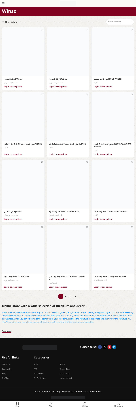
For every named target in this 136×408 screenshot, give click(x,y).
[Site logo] (68, 3)
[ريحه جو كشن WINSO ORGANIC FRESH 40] (68, 248)
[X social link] (105, 346)
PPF (35, 368)
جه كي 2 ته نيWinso (13, 211)
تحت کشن (53, 282)
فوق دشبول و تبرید (11, 279)
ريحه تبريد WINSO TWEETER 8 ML (64, 211)
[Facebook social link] (100, 346)
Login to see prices (13, 86)
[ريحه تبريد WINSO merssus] (23, 248)
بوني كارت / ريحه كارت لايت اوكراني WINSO (19, 144)
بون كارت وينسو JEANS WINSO (108, 79)
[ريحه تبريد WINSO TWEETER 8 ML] (68, 183)
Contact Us (6, 368)
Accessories (65, 373)
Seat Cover (38, 373)
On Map (5, 377)
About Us (6, 363)
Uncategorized (55, 214)
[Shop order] (120, 22)
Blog (4, 373)
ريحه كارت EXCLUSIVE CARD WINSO (110, 211)
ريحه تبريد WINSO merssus (16, 275)
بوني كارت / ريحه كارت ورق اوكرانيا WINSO (67, 143)
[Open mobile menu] (3, 3)
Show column (11, 22)
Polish (36, 363)
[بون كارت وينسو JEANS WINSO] (113, 51)
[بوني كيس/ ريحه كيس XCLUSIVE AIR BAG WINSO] (113, 116)
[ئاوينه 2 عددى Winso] (23, 51)
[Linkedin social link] (114, 346)
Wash (62, 363)
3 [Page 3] (70, 295)
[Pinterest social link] (109, 346)
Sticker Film (65, 368)
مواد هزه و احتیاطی (11, 214)
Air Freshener (40, 377)
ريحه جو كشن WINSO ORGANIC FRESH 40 (67, 277)
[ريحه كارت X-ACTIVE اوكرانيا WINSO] (113, 248)
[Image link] (39, 346)
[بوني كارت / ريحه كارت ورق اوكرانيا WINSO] (68, 116)
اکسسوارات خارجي (11, 82)
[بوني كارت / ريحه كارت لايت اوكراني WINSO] (23, 116)
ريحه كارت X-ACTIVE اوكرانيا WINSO (110, 275)
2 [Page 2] (65, 295)
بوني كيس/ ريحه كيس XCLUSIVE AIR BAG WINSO (113, 144)
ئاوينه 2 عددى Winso (13, 79)
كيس (96, 150)
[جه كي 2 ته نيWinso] (23, 183)
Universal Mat (66, 377)
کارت (96, 82)
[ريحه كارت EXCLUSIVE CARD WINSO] (113, 183)
